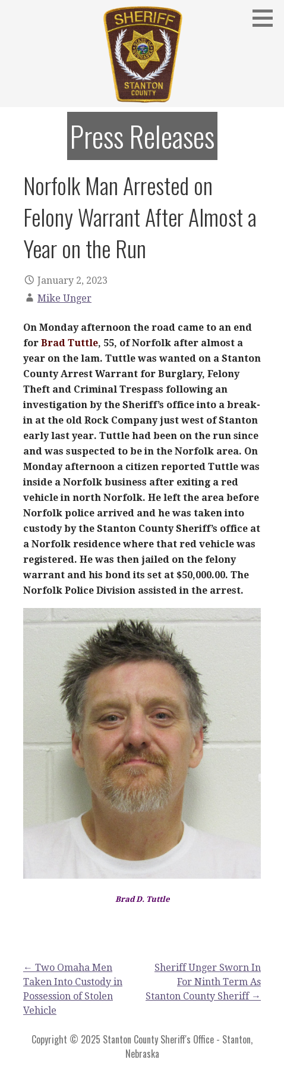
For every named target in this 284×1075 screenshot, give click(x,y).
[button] (267, 17)
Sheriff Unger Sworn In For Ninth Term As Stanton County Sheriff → (203, 982)
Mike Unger (64, 298)
